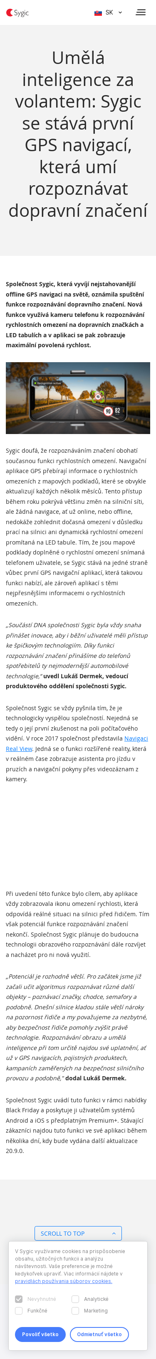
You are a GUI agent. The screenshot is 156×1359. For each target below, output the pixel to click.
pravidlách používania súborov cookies (63, 1281)
